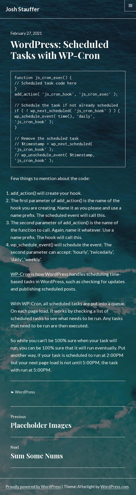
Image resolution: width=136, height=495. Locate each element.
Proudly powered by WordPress (33, 486)
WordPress (25, 392)
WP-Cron (20, 274)
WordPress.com (114, 486)
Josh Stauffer (22, 9)
